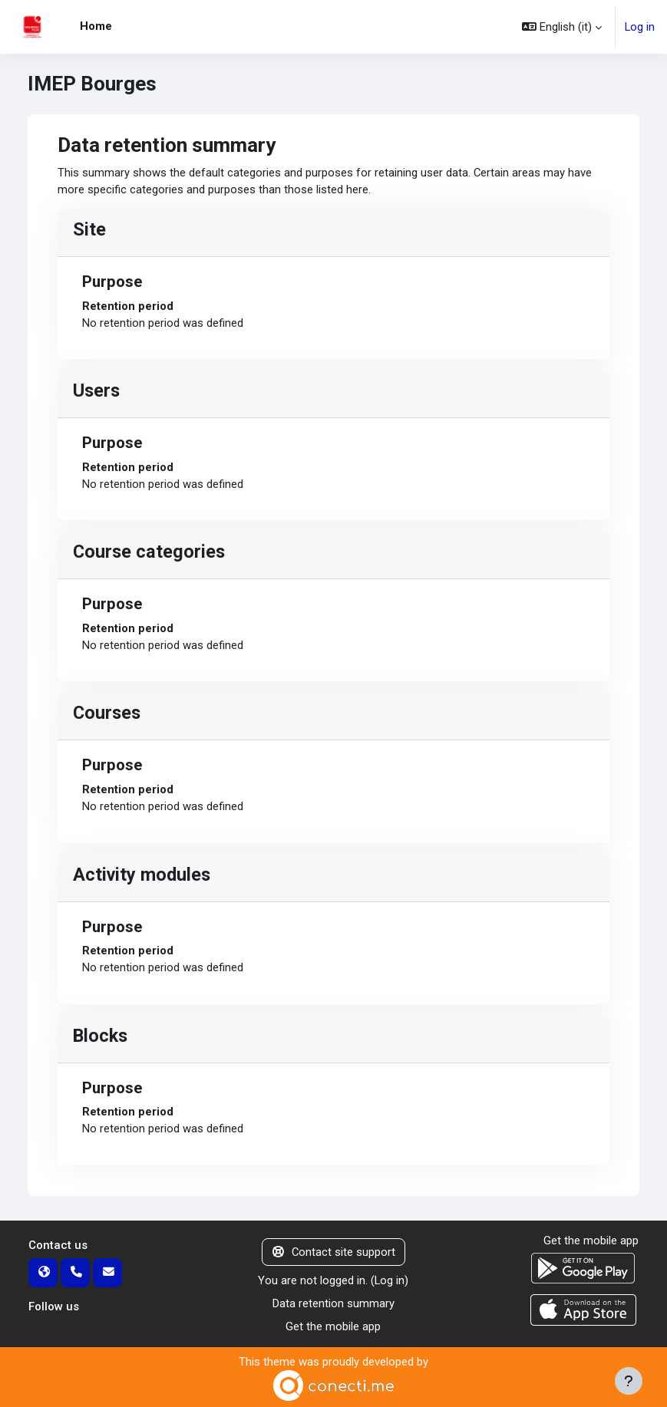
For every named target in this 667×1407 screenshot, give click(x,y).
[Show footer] (628, 1381)
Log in (640, 27)
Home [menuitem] (96, 26)
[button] (562, 27)
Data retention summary (333, 1303)
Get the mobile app (333, 1326)
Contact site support (334, 1252)
